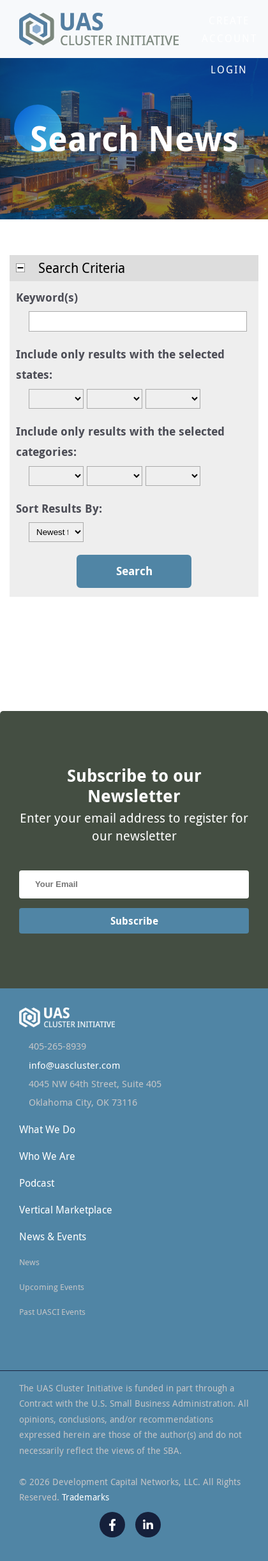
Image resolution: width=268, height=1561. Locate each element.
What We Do (47, 1129)
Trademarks (85, 1497)
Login (229, 69)
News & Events (52, 1236)
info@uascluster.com (74, 1065)
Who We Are (47, 1156)
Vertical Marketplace (65, 1210)
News (29, 1262)
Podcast (36, 1183)
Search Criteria (70, 268)
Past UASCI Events (52, 1311)
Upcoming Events (51, 1287)
